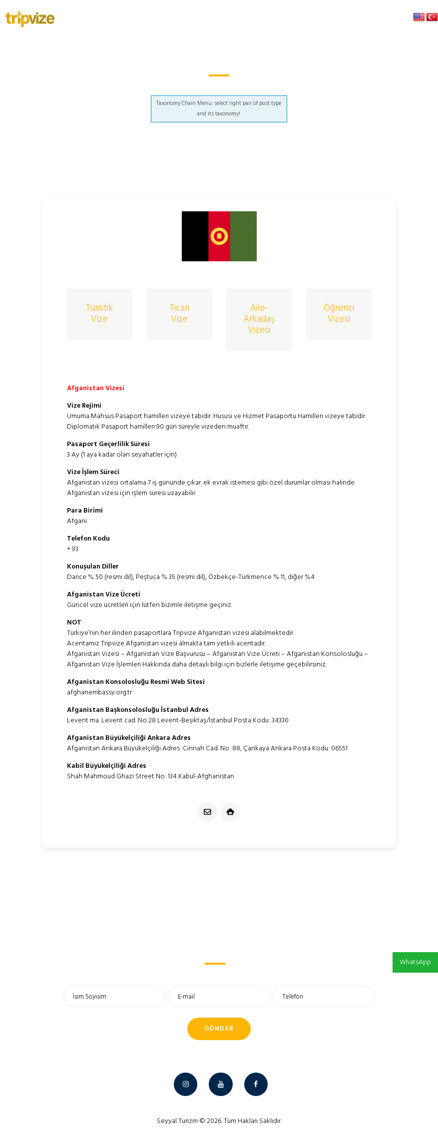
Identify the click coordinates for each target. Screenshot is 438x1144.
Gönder (219, 1029)
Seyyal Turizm (177, 1121)
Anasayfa (162, 87)
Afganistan (205, 87)
